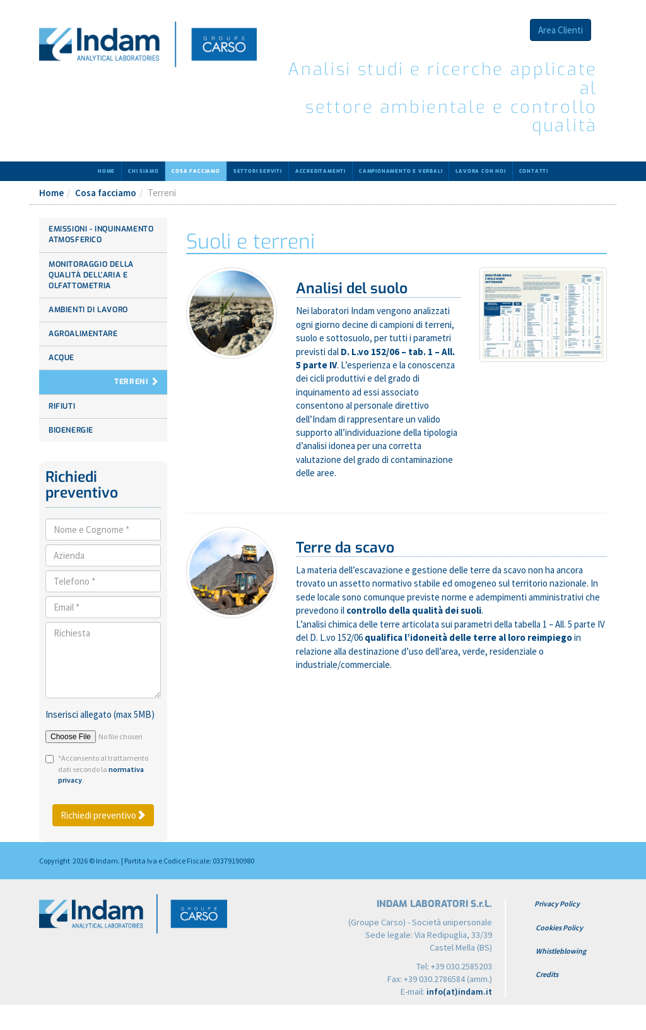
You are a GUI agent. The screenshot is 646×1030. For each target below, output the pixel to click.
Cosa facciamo (196, 171)
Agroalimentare (83, 334)
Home (106, 171)
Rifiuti (62, 406)
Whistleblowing (561, 951)
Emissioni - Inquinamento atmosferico (101, 234)
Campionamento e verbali (400, 171)
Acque (61, 358)
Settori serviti (257, 171)
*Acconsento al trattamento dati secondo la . (103, 768)
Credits (547, 974)
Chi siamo (143, 171)
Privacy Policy (557, 903)
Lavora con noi (480, 171)
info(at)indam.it (459, 991)
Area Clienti (560, 30)
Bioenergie (71, 430)
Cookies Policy (559, 927)
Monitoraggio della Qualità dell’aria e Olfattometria (91, 275)
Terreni (131, 382)
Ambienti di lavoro (88, 310)
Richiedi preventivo (103, 815)
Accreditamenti (320, 171)
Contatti (533, 171)
